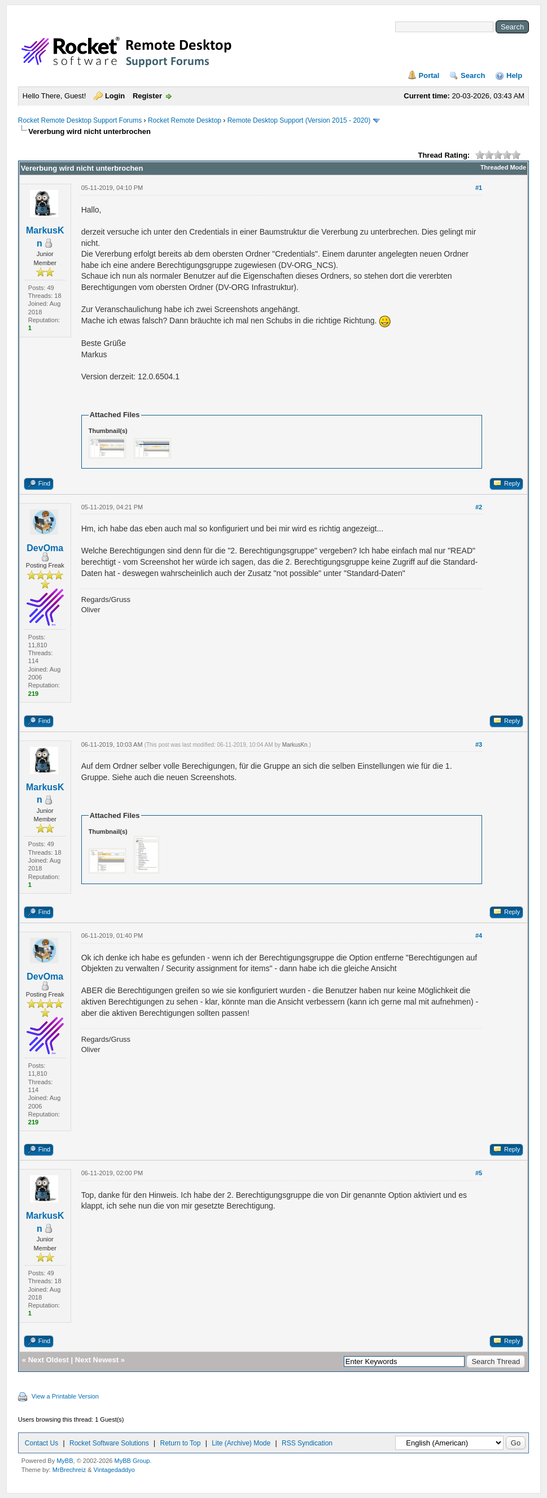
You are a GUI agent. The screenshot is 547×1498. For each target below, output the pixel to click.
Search (473, 75)
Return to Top (180, 1443)
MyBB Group (132, 1460)
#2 (478, 507)
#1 (478, 187)
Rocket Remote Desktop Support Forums (80, 120)
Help (514, 75)
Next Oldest (48, 1360)
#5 (478, 1173)
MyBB (64, 1460)
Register (147, 96)
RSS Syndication (307, 1443)
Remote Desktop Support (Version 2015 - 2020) (298, 120)
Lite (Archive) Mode (241, 1443)
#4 (478, 935)
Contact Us (41, 1443)
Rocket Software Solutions (109, 1443)
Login (115, 96)
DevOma (45, 548)
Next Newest (97, 1360)
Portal (429, 75)
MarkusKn (295, 745)
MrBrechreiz (69, 1469)
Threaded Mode (503, 167)
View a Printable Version (65, 1396)
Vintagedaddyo (114, 1469)
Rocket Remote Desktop (184, 120)
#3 (478, 744)
